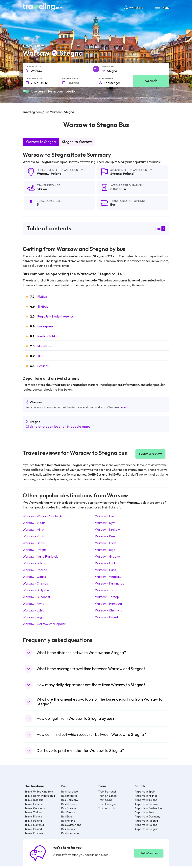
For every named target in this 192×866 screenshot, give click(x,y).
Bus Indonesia (70, 833)
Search (151, 80)
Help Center (148, 853)
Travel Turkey (33, 812)
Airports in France (146, 795)
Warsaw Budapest (36, 597)
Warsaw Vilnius (34, 523)
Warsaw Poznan (35, 570)
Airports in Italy (144, 812)
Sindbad (42, 306)
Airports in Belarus (146, 804)
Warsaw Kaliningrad (109, 583)
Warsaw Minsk (33, 529)
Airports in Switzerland (149, 808)
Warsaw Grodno (107, 556)
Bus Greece (68, 808)
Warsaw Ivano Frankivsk (40, 556)
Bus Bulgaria (69, 795)
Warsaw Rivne (33, 604)
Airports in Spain (145, 791)
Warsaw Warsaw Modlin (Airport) (47, 516)
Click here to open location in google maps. (58, 426)
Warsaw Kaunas (35, 536)
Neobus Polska (47, 336)
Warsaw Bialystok (36, 590)
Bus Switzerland (71, 825)
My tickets (133, 7)
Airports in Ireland (146, 800)
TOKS (41, 356)
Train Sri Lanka (107, 795)
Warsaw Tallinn (34, 563)
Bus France (68, 812)
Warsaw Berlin (34, 543)
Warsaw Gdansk (35, 577)
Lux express (45, 326)
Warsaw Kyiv (105, 523)
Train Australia (107, 808)
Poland (56, 173)
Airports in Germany (147, 816)
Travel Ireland (33, 829)
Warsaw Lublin (106, 563)
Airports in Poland (146, 825)
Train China (105, 800)
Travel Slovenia (34, 825)
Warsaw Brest (105, 536)
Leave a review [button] (150, 454)
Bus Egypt (67, 816)
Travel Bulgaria (34, 800)
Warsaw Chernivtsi (109, 610)
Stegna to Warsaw (77, 141)
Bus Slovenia (69, 804)
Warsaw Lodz (105, 543)
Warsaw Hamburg (108, 604)
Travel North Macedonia (40, 795)
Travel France (33, 816)
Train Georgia (107, 804)
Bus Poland (68, 820)
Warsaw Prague (35, 550)
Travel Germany (35, 808)
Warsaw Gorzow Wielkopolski (44, 624)
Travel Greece (34, 804)
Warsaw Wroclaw (108, 577)
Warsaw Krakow (107, 529)
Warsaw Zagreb (34, 617)
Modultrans (45, 346)
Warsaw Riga (105, 550)
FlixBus (42, 297)
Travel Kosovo (34, 833)
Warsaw (43, 173)
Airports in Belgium (146, 829)
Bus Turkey (68, 829)
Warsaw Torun (106, 590)
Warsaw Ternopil (107, 597)
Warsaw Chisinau (35, 583)
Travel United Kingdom (39, 791)
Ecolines (43, 366)
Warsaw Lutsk (33, 610)
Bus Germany (69, 800)
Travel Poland (33, 820)
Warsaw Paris (105, 570)
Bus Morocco (69, 791)
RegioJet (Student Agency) (55, 316)
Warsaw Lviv (104, 516)
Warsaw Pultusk (107, 617)
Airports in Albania (146, 820)
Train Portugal (107, 791)
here (123, 407)
